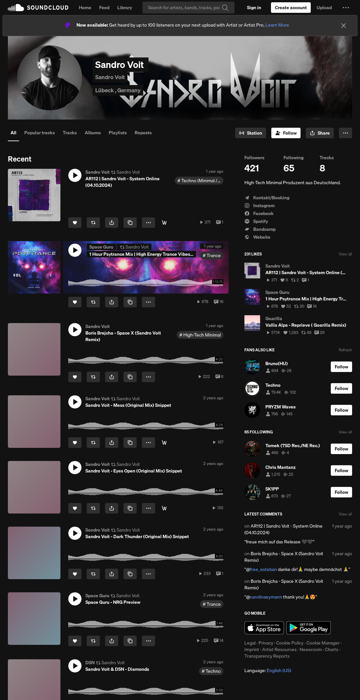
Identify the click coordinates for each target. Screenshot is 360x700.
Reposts (143, 132)
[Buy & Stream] (164, 222)
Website (257, 237)
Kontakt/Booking (266, 197)
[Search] (189, 7)
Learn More (277, 25)
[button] (346, 7)
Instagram (259, 205)
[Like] (74, 222)
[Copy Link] (130, 222)
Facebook (259, 213)
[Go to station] (250, 133)
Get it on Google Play (308, 627)
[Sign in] (254, 7)
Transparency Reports (267, 656)
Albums (93, 132)
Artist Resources (279, 649)
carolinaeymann (266, 597)
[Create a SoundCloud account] (291, 7)
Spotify (256, 221)
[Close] (343, 25)
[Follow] (286, 133)
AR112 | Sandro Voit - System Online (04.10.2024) (283, 529)
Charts (331, 649)
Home (85, 7)
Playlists (118, 132)
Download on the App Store (264, 627)
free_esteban (263, 569)
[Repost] (93, 222)
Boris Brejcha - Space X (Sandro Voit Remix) (283, 557)
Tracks (70, 132)
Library (124, 7)
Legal (250, 642)
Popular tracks (39, 132)
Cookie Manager (323, 642)
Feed (104, 7)
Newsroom (311, 649)
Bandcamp (260, 229)
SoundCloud (38, 7)
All (13, 132)
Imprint (251, 649)
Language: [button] (267, 670)
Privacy (266, 642)
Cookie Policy (290, 642)
